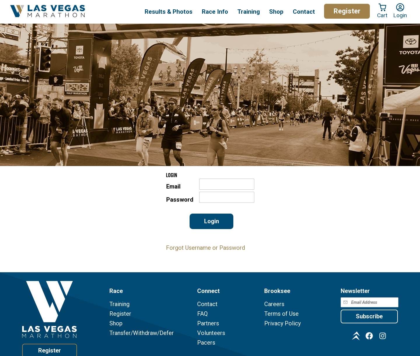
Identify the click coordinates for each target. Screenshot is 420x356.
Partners (208, 323)
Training (119, 304)
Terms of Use (281, 313)
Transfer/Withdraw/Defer (141, 333)
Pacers (206, 342)
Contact (207, 304)
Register (346, 11)
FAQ (202, 313)
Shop (276, 11)
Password (179, 199)
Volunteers (211, 333)
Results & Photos (168, 11)
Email (173, 186)
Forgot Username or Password (205, 247)
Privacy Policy (282, 323)
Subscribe (369, 316)
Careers (274, 304)
